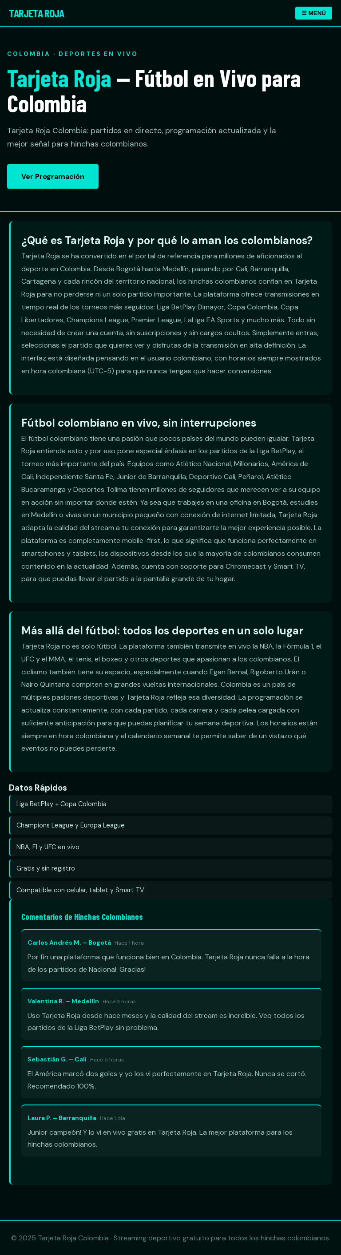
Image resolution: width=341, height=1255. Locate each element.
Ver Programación (52, 176)
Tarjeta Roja (36, 13)
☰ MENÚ (313, 13)
